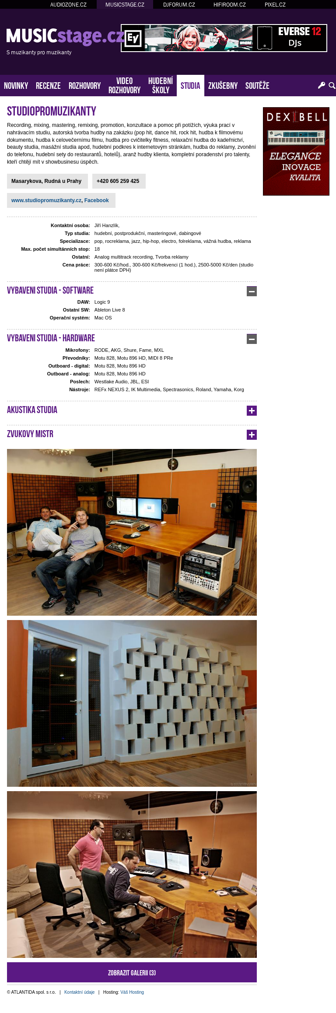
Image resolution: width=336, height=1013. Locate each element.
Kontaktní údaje (79, 992)
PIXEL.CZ (275, 4)
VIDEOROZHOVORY (124, 84)
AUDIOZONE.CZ (68, 4)
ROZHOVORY (85, 84)
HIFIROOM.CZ (230, 4)
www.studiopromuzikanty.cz (46, 200)
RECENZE (48, 84)
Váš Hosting (132, 992)
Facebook (96, 200)
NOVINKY (16, 84)
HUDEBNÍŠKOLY (160, 84)
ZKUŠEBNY (223, 84)
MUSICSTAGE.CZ (124, 4)
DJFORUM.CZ (179, 4)
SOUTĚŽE (257, 84)
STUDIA (190, 84)
